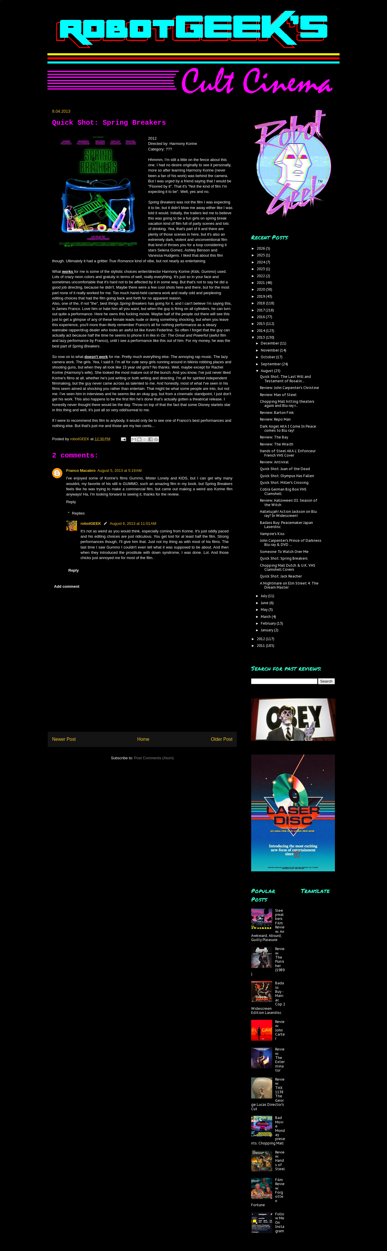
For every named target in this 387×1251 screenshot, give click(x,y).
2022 (261, 276)
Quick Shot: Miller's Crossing (284, 482)
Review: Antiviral (274, 462)
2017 (261, 310)
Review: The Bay (274, 437)
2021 (261, 282)
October (268, 357)
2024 (261, 262)
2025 (261, 255)
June (265, 603)
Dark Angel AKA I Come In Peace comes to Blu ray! (288, 428)
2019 (261, 296)
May (264, 609)
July (264, 596)
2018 (261, 303)
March (266, 616)
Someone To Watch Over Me (284, 551)
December (270, 343)
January (267, 630)
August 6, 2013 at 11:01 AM (133, 523)
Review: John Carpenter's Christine (289, 387)
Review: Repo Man (275, 419)
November (270, 350)
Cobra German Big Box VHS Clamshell (283, 491)
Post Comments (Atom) (154, 758)
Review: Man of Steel (278, 395)
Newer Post (64, 739)
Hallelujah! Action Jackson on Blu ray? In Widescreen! (288, 513)
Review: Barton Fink (277, 412)
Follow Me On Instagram (279, 1222)
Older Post (221, 739)
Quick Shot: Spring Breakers (284, 558)
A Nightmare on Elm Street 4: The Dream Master (289, 585)
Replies (78, 513)
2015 (261, 323)
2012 (261, 639)
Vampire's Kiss (272, 534)
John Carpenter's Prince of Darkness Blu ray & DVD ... (290, 542)
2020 (261, 289)
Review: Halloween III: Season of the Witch (288, 502)
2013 (261, 337)
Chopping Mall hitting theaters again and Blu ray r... (287, 403)
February (269, 623)
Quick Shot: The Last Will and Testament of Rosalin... (285, 378)
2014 (261, 330)
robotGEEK (91, 523)
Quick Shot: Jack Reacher (281, 576)
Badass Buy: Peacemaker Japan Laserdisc (286, 524)
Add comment (67, 586)
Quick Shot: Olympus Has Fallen (287, 476)
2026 (261, 248)
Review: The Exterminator (280, 1059)
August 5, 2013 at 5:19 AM (119, 470)
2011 (261, 645)
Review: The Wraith (276, 444)
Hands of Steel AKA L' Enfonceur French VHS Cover (288, 453)
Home (143, 739)
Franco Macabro (80, 470)
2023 (261, 269)
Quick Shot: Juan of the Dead (285, 469)
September (271, 364)
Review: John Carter (280, 1030)
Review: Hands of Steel (280, 1160)
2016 (261, 317)
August (267, 371)
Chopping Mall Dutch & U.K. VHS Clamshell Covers (287, 567)
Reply (71, 502)
